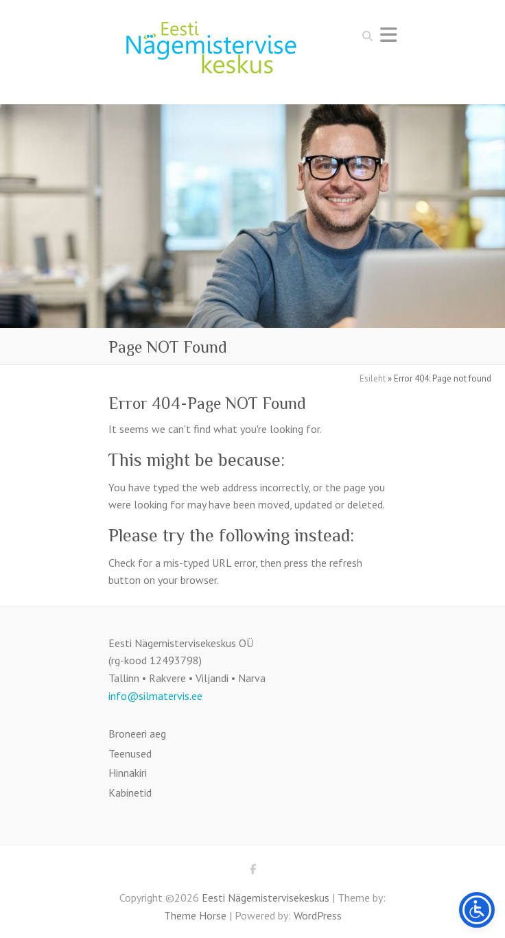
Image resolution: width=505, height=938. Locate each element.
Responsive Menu (388, 34)
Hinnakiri (127, 772)
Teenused (130, 753)
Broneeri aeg (137, 733)
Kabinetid (130, 792)
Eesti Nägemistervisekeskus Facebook (252, 871)
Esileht (373, 378)
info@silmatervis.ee (155, 696)
